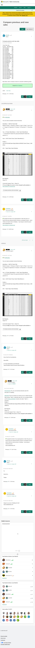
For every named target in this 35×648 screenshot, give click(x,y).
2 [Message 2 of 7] (6, 196)
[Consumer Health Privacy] (17, 644)
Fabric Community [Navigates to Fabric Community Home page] (14, 1)
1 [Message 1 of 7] (6, 93)
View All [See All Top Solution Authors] (4, 578)
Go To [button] (29, 7)
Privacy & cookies (4, 636)
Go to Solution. (19, 85)
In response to (10, 211)
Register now (25, 15)
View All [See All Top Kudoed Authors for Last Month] (4, 604)
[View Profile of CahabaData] (8, 208)
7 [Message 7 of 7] (6, 229)
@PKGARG (7, 117)
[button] (22, 29)
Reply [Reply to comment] (30, 199)
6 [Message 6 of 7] (8, 417)
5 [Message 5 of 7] (7, 369)
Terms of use (3, 638)
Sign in (20, 7)
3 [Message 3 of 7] (7, 508)
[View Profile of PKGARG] (7, 35)
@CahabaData (8, 390)
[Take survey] (6, 551)
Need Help (8, 90)
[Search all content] (24, 10)
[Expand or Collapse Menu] (2, 4)
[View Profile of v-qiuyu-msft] (12, 109)
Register (15, 7)
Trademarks (3, 640)
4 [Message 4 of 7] (7, 481)
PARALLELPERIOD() (12, 399)
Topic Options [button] (29, 29)
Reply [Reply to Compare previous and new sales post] (30, 96)
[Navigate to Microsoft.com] (4, 1)
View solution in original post (9, 186)
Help (24, 7)
